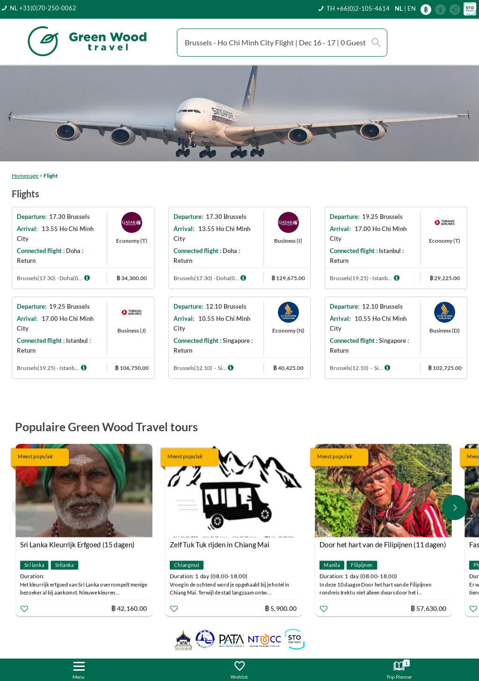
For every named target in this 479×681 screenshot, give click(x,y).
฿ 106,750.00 (132, 367)
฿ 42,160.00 (129, 608)
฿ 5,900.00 (281, 608)
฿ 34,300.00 (131, 278)
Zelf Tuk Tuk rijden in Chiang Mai (219, 545)
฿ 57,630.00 (428, 608)
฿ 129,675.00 (288, 278)
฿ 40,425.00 (288, 367)
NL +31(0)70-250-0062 (43, 8)
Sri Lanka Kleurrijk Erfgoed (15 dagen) (77, 545)
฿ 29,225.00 (444, 278)
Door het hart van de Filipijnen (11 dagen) (382, 545)
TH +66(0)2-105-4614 (358, 8)
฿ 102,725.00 (445, 367)
